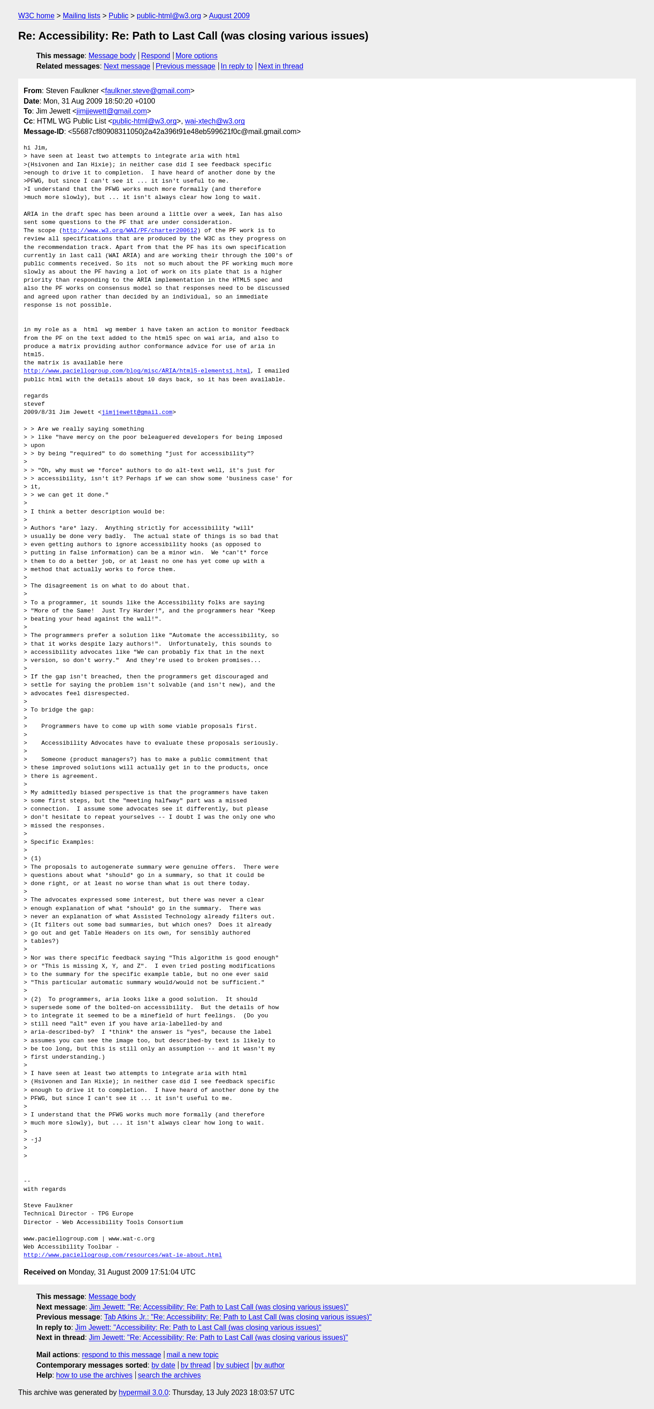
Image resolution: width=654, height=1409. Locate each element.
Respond (155, 56)
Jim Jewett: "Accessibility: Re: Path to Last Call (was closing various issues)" (198, 1327)
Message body (112, 56)
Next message (127, 66)
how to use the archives (94, 1375)
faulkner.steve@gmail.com (147, 91)
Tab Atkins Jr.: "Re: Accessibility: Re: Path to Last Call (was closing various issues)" (238, 1317)
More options (197, 56)
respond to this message (121, 1355)
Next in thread (280, 66)
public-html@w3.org (169, 16)
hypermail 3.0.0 (143, 1392)
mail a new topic (193, 1355)
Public (119, 16)
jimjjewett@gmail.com (112, 111)
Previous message (186, 66)
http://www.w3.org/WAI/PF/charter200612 (130, 231)
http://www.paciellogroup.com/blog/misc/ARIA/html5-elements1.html (137, 371)
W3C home (36, 16)
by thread (196, 1365)
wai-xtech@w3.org (215, 121)
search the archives (169, 1375)
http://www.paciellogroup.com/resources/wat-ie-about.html (123, 1255)
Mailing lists (81, 16)
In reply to (237, 66)
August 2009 (229, 16)
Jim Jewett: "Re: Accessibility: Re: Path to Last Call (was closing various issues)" (219, 1307)
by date (163, 1365)
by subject (232, 1365)
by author (269, 1365)
